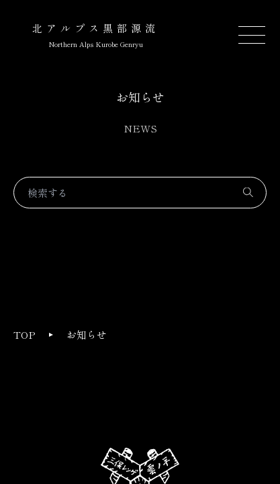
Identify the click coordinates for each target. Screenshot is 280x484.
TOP (24, 334)
